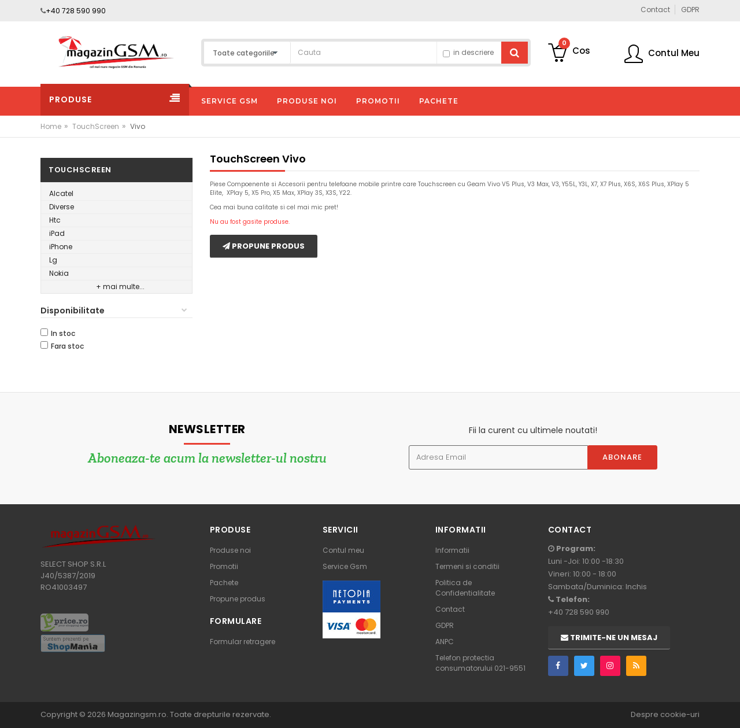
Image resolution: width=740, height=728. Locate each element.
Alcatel (61, 193)
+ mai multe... (120, 286)
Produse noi (230, 550)
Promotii (224, 566)
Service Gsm (345, 566)
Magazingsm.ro (137, 714)
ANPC (444, 641)
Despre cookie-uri (665, 714)
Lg (53, 260)
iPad (57, 233)
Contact (450, 609)
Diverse (61, 207)
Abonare (622, 457)
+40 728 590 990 (76, 11)
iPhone (60, 247)
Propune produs (264, 246)
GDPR (444, 625)
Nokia (59, 273)
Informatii (452, 550)
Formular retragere (242, 641)
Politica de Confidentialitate (465, 588)
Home (50, 126)
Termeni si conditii (467, 566)
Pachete (224, 582)
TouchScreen (95, 126)
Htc (55, 220)
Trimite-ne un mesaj (609, 637)
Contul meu (343, 550)
